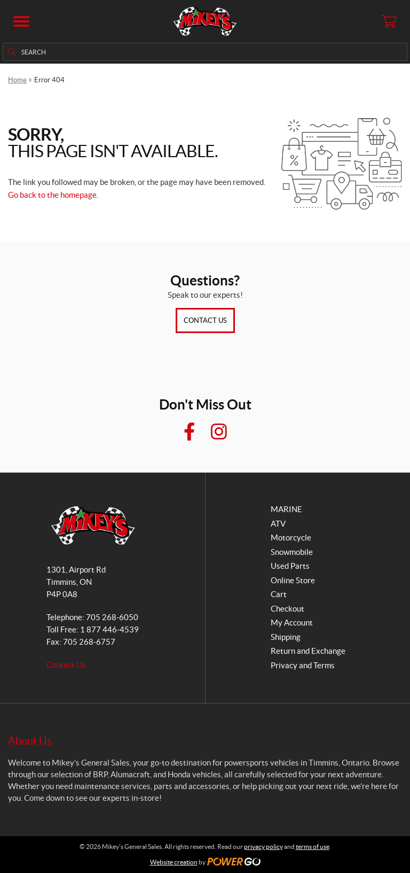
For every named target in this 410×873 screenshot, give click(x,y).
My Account (292, 622)
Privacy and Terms (303, 665)
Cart (279, 594)
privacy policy (263, 846)
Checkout (287, 608)
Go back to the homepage (52, 194)
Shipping (286, 637)
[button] (21, 21)
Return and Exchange (308, 650)
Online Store (293, 580)
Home (17, 80)
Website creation (174, 862)
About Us (30, 741)
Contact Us (205, 320)
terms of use (312, 846)
